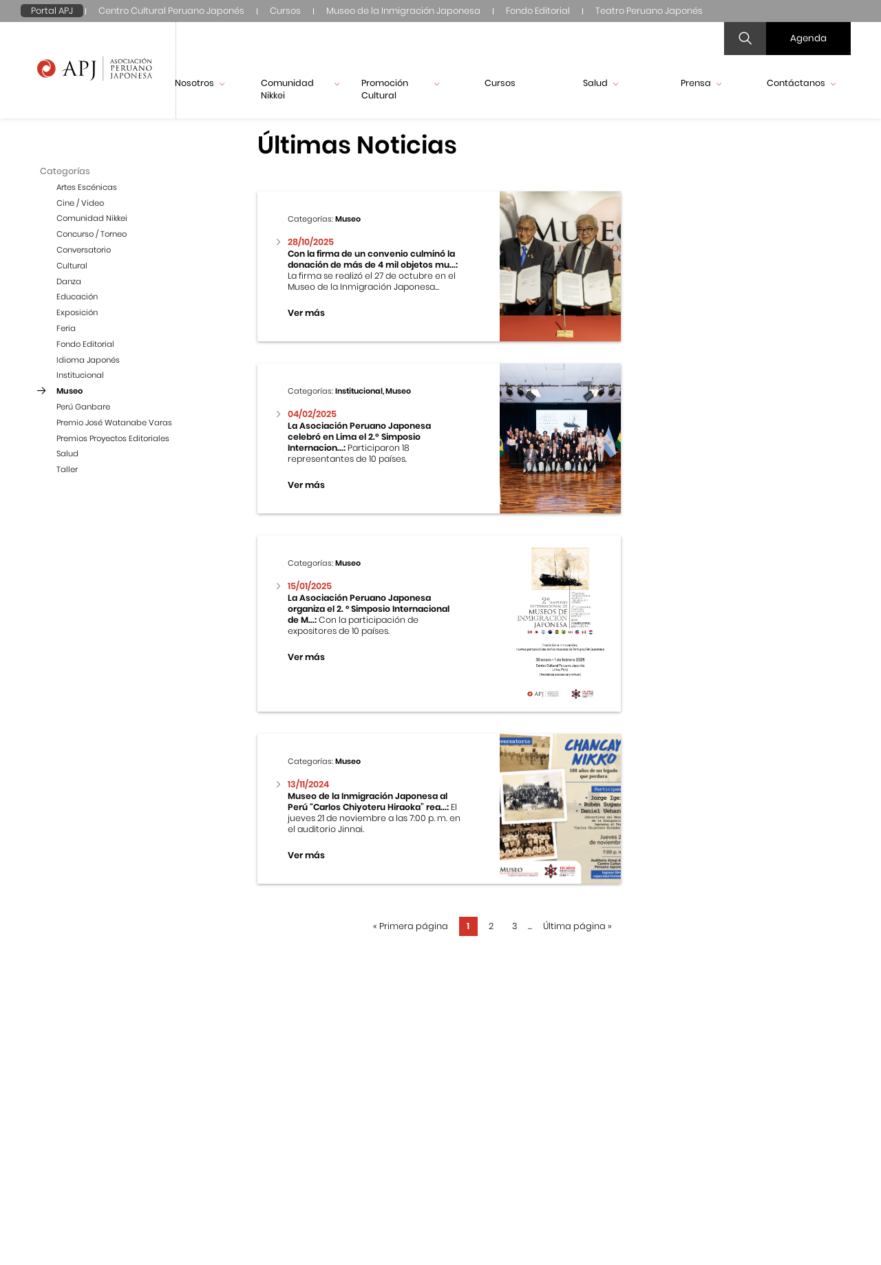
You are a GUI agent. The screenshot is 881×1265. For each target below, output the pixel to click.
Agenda (808, 38)
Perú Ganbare (83, 406)
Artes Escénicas (86, 187)
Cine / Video (80, 203)
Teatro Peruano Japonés (649, 10)
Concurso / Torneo (91, 234)
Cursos (285, 10)
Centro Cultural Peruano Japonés (171, 10)
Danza (68, 281)
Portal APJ (52, 10)
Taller (67, 469)
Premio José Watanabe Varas (114, 422)
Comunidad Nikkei (300, 89)
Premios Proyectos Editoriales (112, 438)
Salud (600, 83)
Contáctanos (801, 83)
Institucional (80, 375)
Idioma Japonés (88, 359)
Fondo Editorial (538, 10)
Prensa (701, 83)
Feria (66, 328)
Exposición (77, 312)
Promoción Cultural (400, 89)
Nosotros (199, 83)
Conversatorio (83, 249)
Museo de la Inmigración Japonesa (403, 10)
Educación (77, 296)
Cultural (71, 265)
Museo (69, 390)
